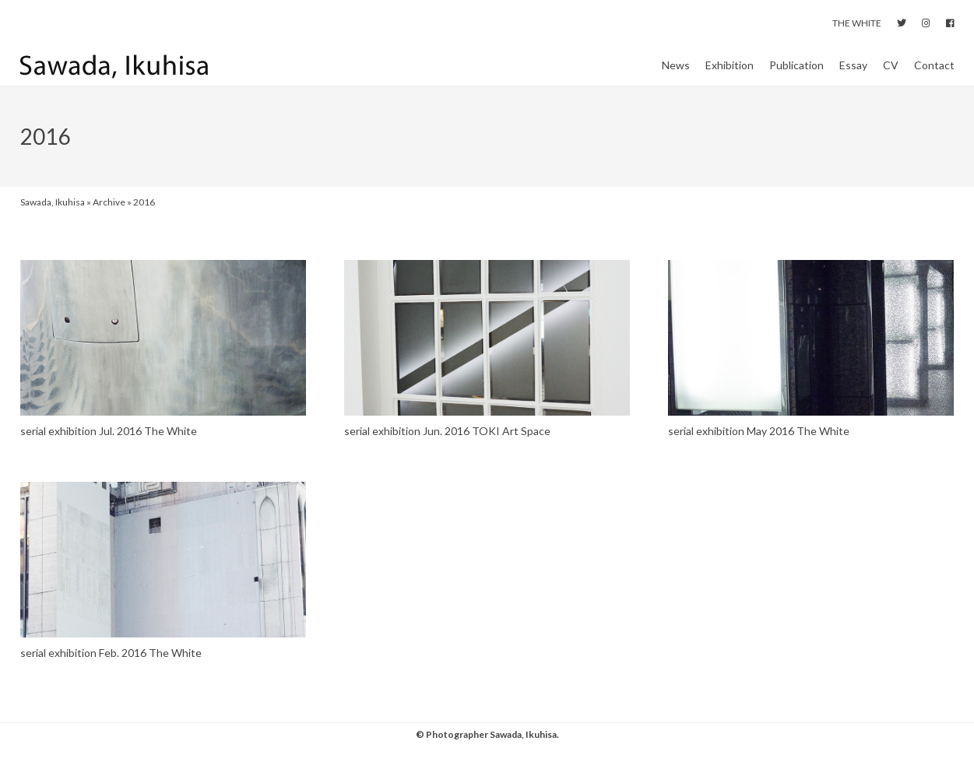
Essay (853, 72)
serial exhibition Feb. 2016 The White (111, 667)
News (676, 72)
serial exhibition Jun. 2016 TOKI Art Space (447, 446)
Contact (934, 72)
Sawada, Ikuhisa (52, 217)
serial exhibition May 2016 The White (758, 446)
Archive (109, 217)
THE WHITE (856, 23)
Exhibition (729, 72)
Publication (796, 72)
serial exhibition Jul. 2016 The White (108, 446)
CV (890, 72)
